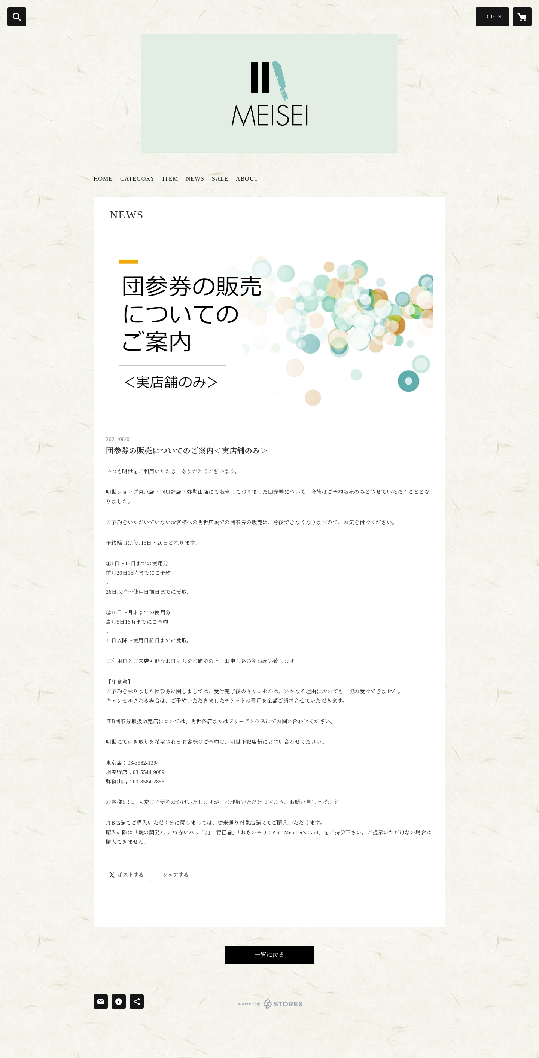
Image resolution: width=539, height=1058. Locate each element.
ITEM (170, 178)
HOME (103, 178)
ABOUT (247, 178)
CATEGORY (137, 178)
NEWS (195, 178)
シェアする (175, 875)
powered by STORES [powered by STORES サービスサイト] (270, 1003)
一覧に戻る (269, 955)
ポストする (131, 875)
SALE (220, 178)
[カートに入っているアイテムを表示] (522, 16)
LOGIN (492, 16)
